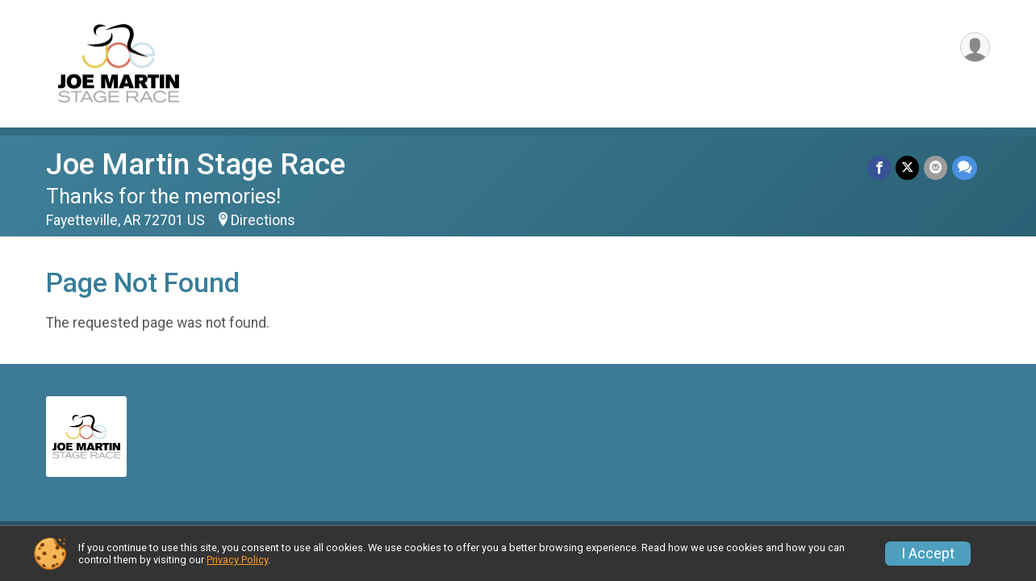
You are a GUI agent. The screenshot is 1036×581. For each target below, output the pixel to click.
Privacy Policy (237, 560)
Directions (263, 220)
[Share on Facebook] (879, 167)
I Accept (928, 553)
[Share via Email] (935, 167)
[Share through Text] (964, 167)
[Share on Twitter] (907, 167)
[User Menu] (975, 47)
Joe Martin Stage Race (195, 164)
